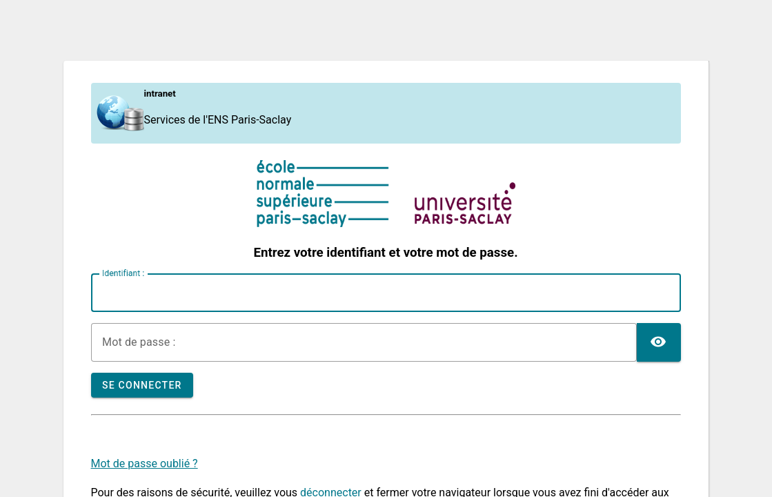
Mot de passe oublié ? (144, 463)
